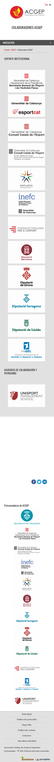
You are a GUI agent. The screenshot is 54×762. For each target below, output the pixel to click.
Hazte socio (12, 448)
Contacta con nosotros (18, 459)
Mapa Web (26, 725)
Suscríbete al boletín (27, 741)
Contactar (26, 735)
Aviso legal (27, 714)
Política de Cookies (26, 730)
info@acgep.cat (11, 477)
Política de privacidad (26, 719)
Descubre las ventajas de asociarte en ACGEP (20, 469)
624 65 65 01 (21, 473)
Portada (7, 50)
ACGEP (13, 50)
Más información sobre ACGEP (20, 453)
